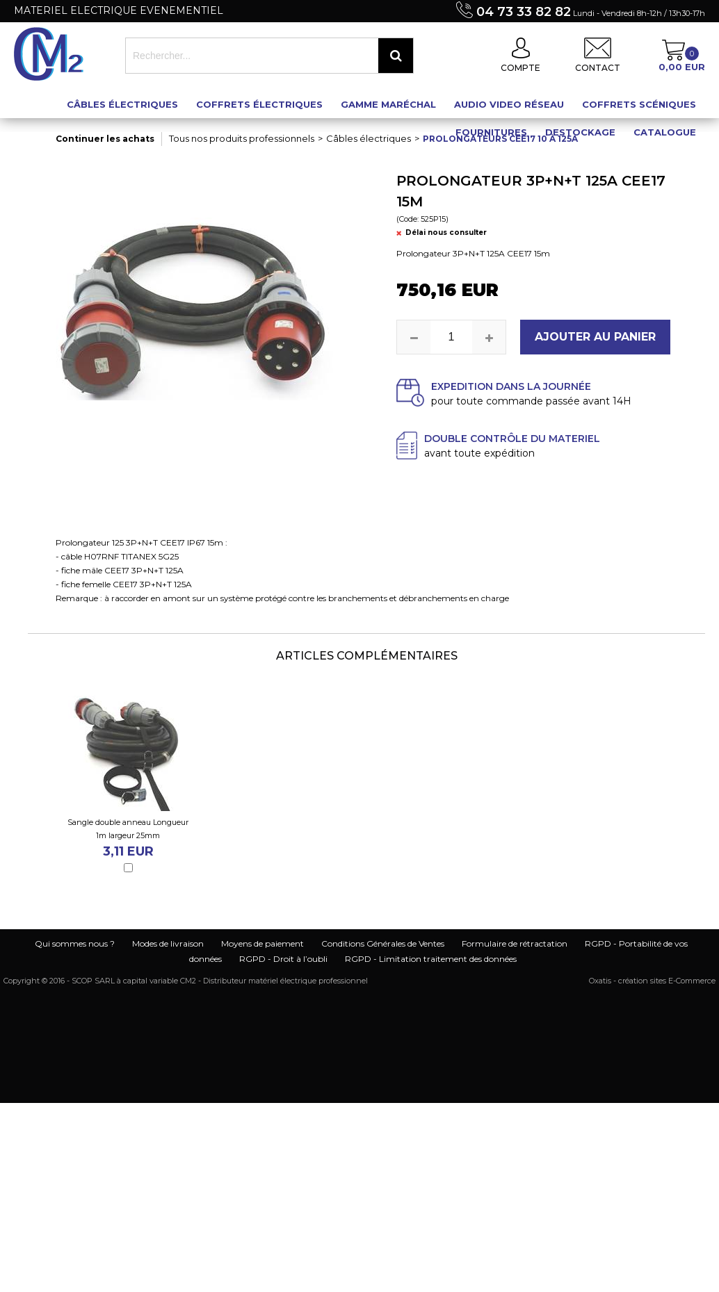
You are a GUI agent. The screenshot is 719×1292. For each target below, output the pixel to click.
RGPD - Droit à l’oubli (283, 959)
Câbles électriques (122, 104)
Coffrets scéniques (639, 104)
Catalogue (664, 132)
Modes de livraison (168, 943)
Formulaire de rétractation (514, 943)
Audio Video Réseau (509, 104)
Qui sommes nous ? (75, 943)
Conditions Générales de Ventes (382, 943)
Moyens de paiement (262, 943)
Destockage (580, 132)
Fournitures (491, 132)
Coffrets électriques (259, 104)
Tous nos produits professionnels (241, 138)
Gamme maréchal (388, 104)
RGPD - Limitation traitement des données (431, 959)
